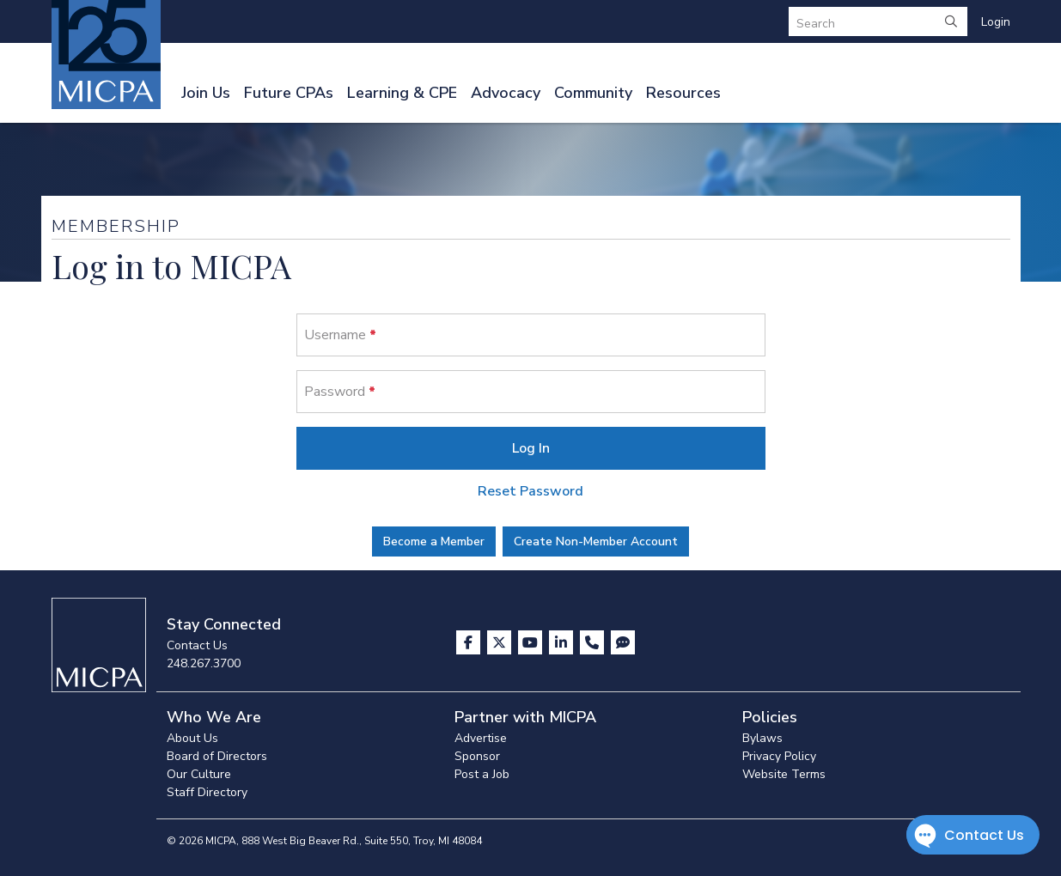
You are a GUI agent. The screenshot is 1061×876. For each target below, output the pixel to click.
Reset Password (530, 491)
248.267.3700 (204, 663)
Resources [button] (683, 92)
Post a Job (481, 774)
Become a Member (434, 541)
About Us (192, 738)
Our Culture (199, 774)
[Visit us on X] (500, 642)
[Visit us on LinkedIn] (562, 642)
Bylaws (762, 738)
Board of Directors (217, 756)
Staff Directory (207, 792)
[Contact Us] (593, 642)
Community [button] (593, 92)
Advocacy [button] (505, 92)
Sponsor (477, 756)
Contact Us (197, 645)
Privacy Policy (779, 756)
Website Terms (784, 774)
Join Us (205, 92)
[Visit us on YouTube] (531, 642)
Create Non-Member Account (596, 541)
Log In (531, 448)
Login (995, 22)
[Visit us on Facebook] (469, 642)
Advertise (480, 738)
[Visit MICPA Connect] (623, 642)
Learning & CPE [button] (402, 92)
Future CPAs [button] (288, 92)
